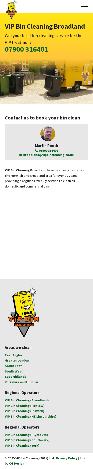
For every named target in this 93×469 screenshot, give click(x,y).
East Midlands (15, 377)
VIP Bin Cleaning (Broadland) (27, 400)
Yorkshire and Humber (21, 382)
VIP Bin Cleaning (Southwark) (27, 440)
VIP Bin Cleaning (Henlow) (25, 406)
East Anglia (13, 355)
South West (14, 371)
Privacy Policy (66, 458)
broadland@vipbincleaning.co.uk (46, 155)
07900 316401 (26, 49)
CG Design (16, 463)
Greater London (17, 360)
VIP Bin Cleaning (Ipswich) (24, 411)
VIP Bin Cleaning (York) (22, 446)
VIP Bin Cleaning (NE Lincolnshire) (30, 416)
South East (13, 366)
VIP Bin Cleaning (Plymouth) (26, 435)
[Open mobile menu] (84, 6)
